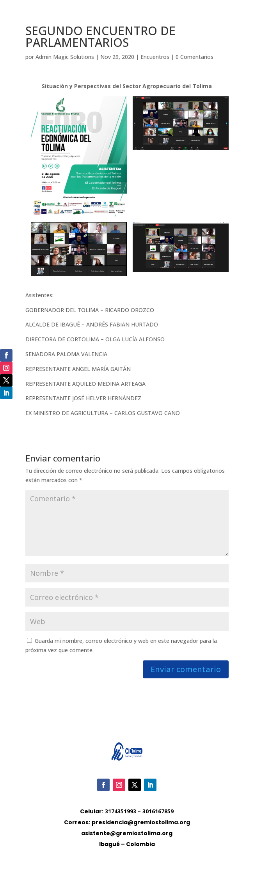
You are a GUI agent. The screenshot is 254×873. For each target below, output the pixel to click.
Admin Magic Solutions (65, 56)
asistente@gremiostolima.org (126, 833)
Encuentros (154, 56)
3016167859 (158, 811)
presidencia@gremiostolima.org (141, 822)
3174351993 (120, 811)
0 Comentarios (194, 56)
